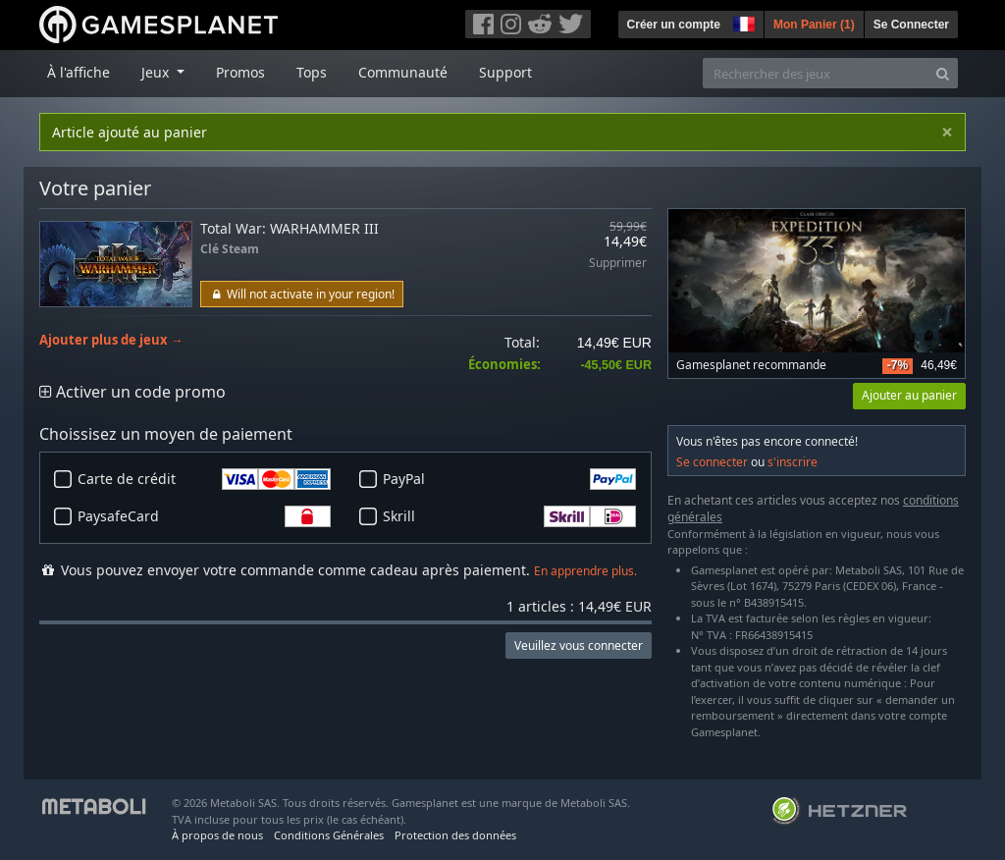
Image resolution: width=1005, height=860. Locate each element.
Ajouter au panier (909, 395)
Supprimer (618, 263)
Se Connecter (911, 24)
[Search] (942, 73)
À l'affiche (78, 72)
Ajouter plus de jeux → (111, 340)
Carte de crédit (204, 479)
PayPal (509, 479)
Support (505, 72)
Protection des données (455, 835)
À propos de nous (217, 835)
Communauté (403, 72)
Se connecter (712, 462)
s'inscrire (792, 462)
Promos (240, 72)
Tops (311, 72)
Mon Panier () (814, 24)
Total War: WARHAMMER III (289, 228)
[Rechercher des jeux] (815, 73)
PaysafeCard (204, 516)
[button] (742, 21)
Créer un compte (673, 24)
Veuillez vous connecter (578, 645)
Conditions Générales (329, 835)
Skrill (509, 516)
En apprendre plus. (585, 571)
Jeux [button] (157, 72)
